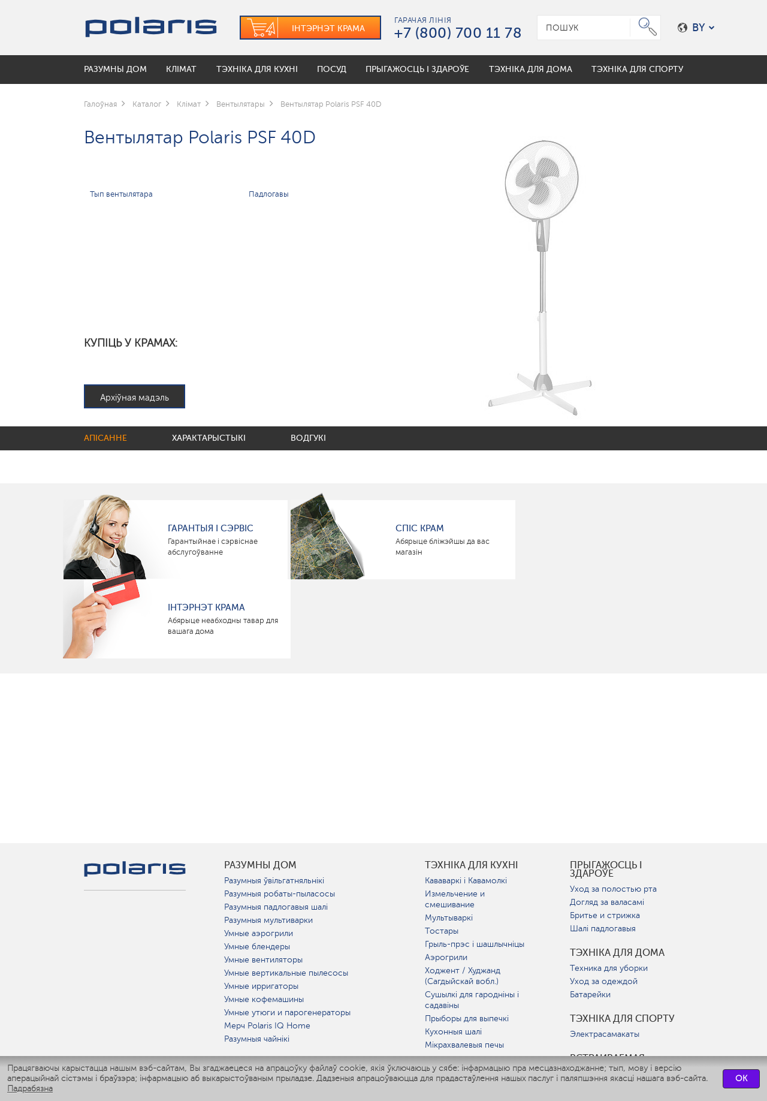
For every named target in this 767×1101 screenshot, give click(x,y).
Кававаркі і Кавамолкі (466, 881)
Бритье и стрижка (605, 915)
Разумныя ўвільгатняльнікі (274, 881)
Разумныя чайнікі (256, 1039)
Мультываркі (449, 918)
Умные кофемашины (264, 999)
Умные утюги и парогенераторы (287, 1012)
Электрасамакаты (604, 1034)
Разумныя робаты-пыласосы (279, 894)
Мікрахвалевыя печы (464, 1045)
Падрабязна (30, 1089)
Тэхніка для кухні (471, 865)
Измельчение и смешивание (455, 899)
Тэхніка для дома (617, 953)
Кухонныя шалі (453, 1032)
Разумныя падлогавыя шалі (276, 907)
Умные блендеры (257, 946)
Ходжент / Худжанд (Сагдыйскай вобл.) (462, 975)
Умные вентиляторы (263, 960)
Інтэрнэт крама (206, 607)
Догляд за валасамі (607, 902)
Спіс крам (419, 528)
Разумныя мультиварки (268, 920)
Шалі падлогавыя (603, 928)
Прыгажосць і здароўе (606, 869)
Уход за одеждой (604, 981)
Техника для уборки (609, 968)
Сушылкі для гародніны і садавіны (472, 999)
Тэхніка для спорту (622, 1019)
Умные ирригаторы (261, 986)
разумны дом (260, 865)
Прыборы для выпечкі (467, 1018)
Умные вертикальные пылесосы (286, 973)
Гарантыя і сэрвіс (210, 528)
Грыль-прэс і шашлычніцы (474, 944)
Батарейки (590, 994)
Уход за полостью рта (613, 889)
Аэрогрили (446, 957)
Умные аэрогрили (258, 933)
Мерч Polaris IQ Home (267, 1026)
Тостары (441, 931)
